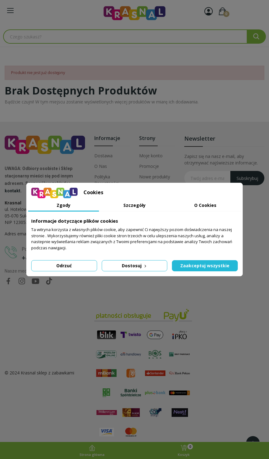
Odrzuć (64, 266)
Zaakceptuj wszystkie (204, 266)
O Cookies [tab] (205, 205)
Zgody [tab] (63, 205)
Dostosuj (134, 266)
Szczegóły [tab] (134, 205)
